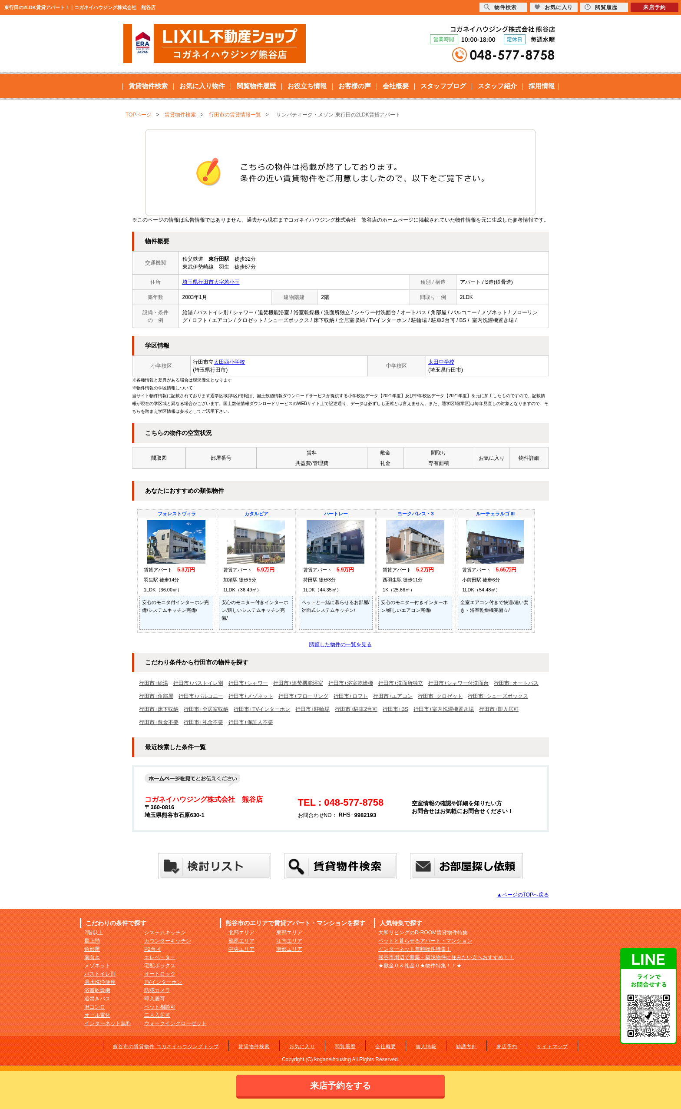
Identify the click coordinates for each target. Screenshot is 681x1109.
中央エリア (241, 949)
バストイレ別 (100, 974)
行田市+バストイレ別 (198, 683)
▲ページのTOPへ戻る (523, 895)
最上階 (92, 941)
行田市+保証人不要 (250, 722)
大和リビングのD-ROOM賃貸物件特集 (423, 933)
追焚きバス (97, 999)
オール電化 (97, 1015)
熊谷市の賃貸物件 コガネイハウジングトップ (166, 1046)
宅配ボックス (159, 966)
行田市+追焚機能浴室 (298, 683)
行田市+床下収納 (159, 709)
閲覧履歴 (345, 1046)
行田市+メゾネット (250, 696)
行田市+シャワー (248, 683)
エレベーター (159, 957)
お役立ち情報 (307, 86)
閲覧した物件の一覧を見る (340, 644)
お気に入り (302, 1046)
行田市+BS (395, 709)
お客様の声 (354, 86)
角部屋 (92, 949)
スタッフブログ (443, 86)
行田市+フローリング (303, 696)
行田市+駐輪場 (312, 709)
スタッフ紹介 (497, 86)
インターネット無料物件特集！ (414, 949)
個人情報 (426, 1046)
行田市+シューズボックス (498, 696)
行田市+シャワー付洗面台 (458, 683)
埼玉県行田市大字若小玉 (211, 282)
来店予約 (506, 1046)
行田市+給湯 (153, 683)
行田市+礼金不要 (203, 722)
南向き (92, 957)
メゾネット (97, 966)
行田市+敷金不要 (159, 722)
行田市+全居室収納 (206, 709)
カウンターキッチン (167, 941)
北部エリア (241, 933)
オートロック (159, 974)
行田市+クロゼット (440, 696)
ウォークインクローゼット (175, 1023)
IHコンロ (94, 1007)
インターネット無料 (107, 1023)
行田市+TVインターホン (262, 709)
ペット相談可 (159, 1007)
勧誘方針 (466, 1046)
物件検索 (500, 7)
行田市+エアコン (393, 696)
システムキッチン (165, 933)
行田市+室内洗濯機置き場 (443, 709)
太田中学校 (441, 362)
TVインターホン (163, 982)
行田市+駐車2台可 (356, 709)
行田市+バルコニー (201, 696)
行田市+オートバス (516, 683)
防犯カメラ (157, 990)
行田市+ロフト (351, 696)
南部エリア (289, 949)
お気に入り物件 (202, 86)
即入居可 (154, 999)
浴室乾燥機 (97, 990)
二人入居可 (157, 1015)
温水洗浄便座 (100, 982)
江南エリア (289, 941)
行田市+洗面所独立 (400, 683)
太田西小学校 (229, 362)
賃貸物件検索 (148, 86)
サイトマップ (552, 1046)
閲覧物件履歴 (256, 86)
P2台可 (152, 949)
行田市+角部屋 (156, 696)
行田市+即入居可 (499, 709)
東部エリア (289, 933)
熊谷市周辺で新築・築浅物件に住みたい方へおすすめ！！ (446, 957)
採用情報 (542, 86)
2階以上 (93, 933)
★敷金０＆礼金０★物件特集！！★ (420, 966)
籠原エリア (241, 941)
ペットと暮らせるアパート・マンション (425, 941)
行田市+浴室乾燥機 (350, 683)
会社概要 (396, 86)
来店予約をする (340, 1085)
